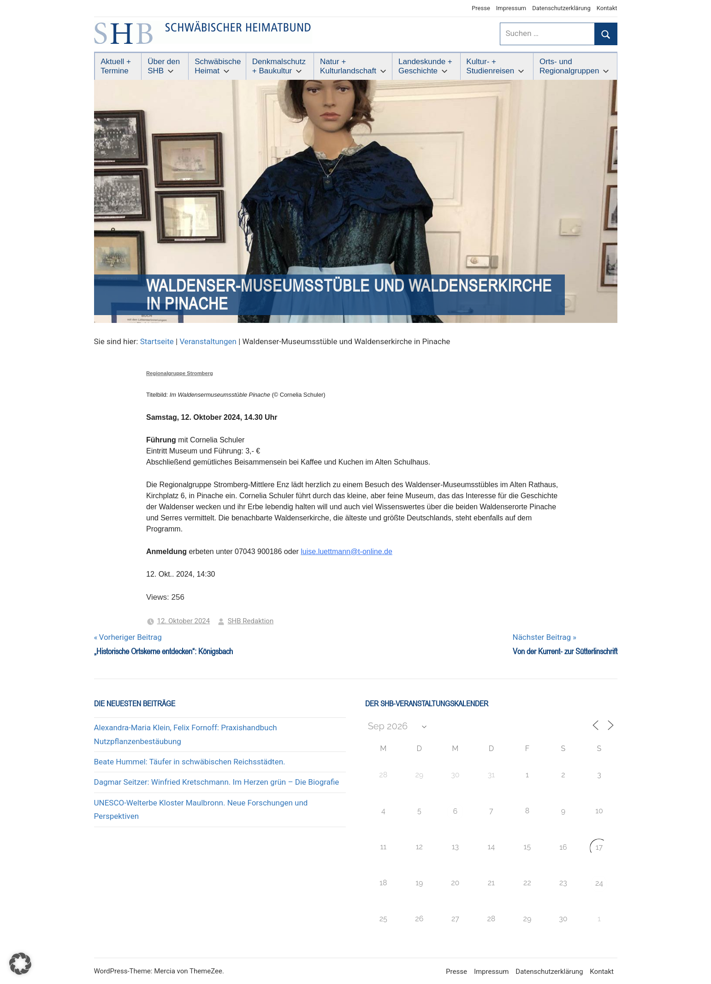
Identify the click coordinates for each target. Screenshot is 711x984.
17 (599, 847)
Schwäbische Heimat (218, 66)
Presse (481, 8)
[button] (20, 963)
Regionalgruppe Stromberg (179, 373)
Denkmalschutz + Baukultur (279, 66)
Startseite (157, 341)
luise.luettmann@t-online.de (346, 551)
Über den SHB (164, 66)
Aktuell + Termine (116, 66)
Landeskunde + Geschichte (425, 66)
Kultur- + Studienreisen (495, 66)
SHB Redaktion (251, 621)
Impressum (511, 8)
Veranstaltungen (208, 341)
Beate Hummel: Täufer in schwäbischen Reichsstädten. (189, 761)
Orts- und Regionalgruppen (574, 66)
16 (563, 847)
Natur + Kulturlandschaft (353, 66)
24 (599, 883)
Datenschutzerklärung (561, 8)
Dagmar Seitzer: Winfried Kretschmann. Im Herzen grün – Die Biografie (216, 782)
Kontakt (607, 8)
